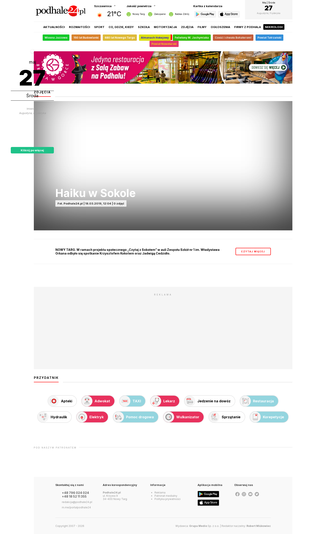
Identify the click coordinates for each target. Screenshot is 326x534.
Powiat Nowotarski (164, 43)
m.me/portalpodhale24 (76, 507)
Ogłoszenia (220, 27)
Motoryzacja (165, 27)
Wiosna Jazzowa (56, 37)
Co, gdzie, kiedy (121, 27)
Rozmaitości (79, 27)
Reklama (159, 492)
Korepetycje (267, 417)
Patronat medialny (165, 495)
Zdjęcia (187, 27)
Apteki (60, 401)
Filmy (202, 27)
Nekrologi (274, 27)
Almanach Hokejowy (155, 37)
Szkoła (144, 27)
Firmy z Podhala (247, 27)
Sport (99, 27)
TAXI (130, 401)
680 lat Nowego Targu (120, 37)
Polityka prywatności (167, 499)
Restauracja (257, 401)
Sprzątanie (224, 417)
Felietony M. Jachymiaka (192, 37)
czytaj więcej (253, 251)
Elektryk (90, 417)
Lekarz (162, 401)
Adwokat (96, 401)
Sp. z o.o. (204, 526)
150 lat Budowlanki (86, 37)
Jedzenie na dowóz (207, 401)
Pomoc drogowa (133, 417)
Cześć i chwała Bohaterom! (233, 37)
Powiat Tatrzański (269, 37)
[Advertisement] (163, 328)
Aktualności (54, 27)
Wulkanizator (181, 417)
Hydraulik (52, 417)
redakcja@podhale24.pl (77, 502)
